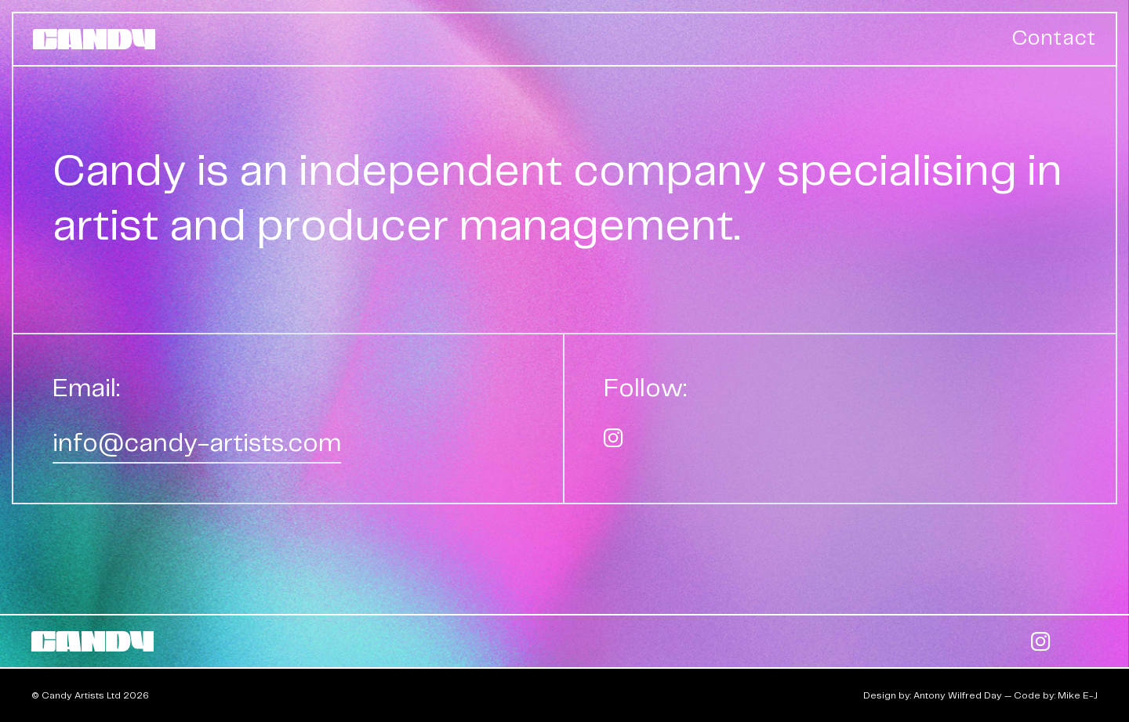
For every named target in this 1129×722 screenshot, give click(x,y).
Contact (1054, 39)
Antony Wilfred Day (957, 695)
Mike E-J (1078, 695)
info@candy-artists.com (197, 444)
